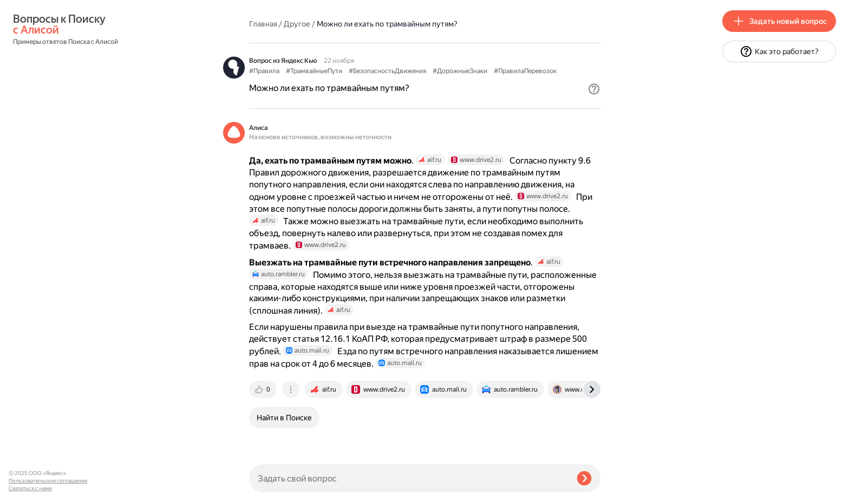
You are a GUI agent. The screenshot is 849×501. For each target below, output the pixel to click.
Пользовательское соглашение (48, 481)
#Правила (264, 71)
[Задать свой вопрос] (408, 478)
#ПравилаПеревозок (525, 71)
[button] (593, 88)
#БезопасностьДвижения (387, 71)
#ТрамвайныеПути (314, 71)
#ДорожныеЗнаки (460, 71)
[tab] (263, 389)
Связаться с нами (30, 488)
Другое (297, 23)
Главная (263, 23)
